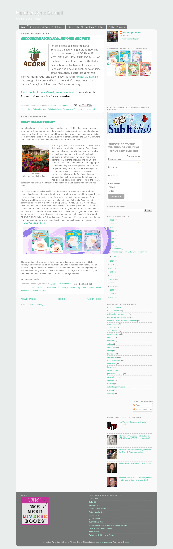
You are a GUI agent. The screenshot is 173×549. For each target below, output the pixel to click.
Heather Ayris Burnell (39, 13)
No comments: (65, 105)
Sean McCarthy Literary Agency (80, 288)
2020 (112, 238)
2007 (112, 297)
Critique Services (117, 27)
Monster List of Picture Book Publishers (86, 27)
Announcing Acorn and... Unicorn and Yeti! (55, 39)
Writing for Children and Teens (101, 535)
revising (110, 384)
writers (110, 390)
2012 (112, 279)
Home (61, 298)
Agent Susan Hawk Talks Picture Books (135, 464)
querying (111, 380)
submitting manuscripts (116, 387)
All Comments (140, 409)
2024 (112, 224)
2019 (112, 242)
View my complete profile (130, 39)
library (54, 288)
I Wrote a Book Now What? (118, 317)
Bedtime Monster (114, 308)
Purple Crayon (95, 515)
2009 (112, 290)
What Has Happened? (38, 122)
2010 (112, 286)
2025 (112, 220)
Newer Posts (28, 298)
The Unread (112, 331)
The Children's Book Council (100, 528)
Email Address (123, 159)
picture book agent (115, 374)
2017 (112, 261)
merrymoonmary (105, 542)
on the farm (112, 370)
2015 (112, 268)
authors (110, 337)
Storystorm (93, 505)
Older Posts (94, 298)
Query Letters (113, 324)
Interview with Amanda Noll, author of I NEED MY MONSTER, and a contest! (134, 437)
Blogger (126, 542)
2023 (112, 227)
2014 (112, 272)
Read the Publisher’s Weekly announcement (47, 92)
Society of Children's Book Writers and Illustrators (109, 525)
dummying (111, 347)
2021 (112, 235)
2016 (112, 265)
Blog (23, 27)
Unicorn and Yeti (88, 109)
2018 (112, 245)
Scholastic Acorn (55, 109)
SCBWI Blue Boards (97, 522)
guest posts (112, 357)
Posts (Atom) (37, 305)
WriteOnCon (94, 532)
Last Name (113, 175)
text (112, 191)
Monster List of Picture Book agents (122, 321)
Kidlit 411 (92, 502)
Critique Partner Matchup (117, 314)
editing (110, 351)
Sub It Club (112, 327)
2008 (112, 294)
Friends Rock (45, 288)
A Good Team (33, 288)
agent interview (113, 334)
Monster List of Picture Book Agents (46, 27)
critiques (110, 341)
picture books (112, 377)
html (113, 187)
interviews (111, 364)
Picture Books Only (97, 512)
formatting (111, 354)
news (45, 109)
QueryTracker (94, 519)
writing (110, 393)
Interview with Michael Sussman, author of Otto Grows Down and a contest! (135, 479)
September (117, 249)
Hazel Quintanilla (87, 76)
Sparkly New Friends (71, 109)
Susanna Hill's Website (98, 509)
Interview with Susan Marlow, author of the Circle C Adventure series (135, 451)
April (114, 256)
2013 (112, 275)
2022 (112, 231)
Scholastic (62, 288)
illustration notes (114, 360)
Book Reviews (113, 311)
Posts (136, 405)
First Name (113, 167)
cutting (110, 344)
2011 (112, 283)
